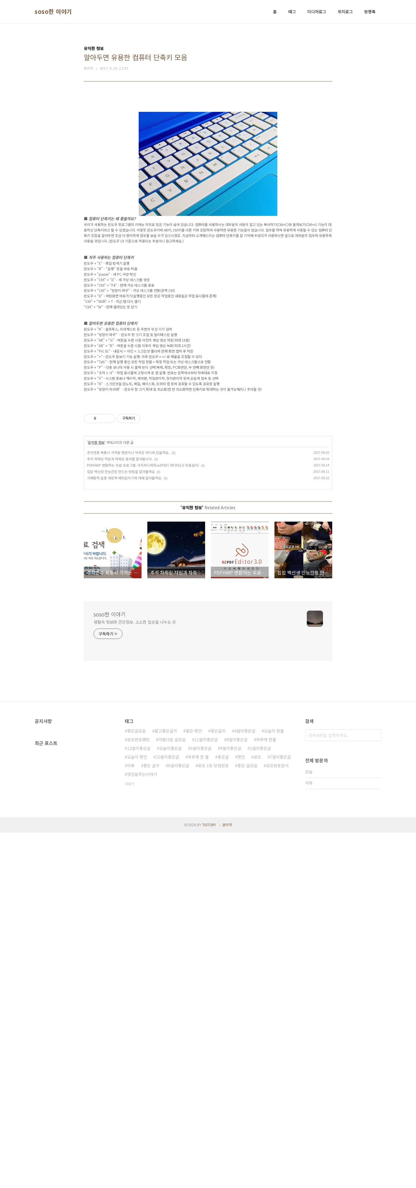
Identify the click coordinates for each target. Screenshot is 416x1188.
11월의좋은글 (206, 1095)
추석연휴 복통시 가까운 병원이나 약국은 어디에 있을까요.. (128, 807)
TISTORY (209, 1180)
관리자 (227, 1180)
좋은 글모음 (247, 1121)
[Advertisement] (208, 139)
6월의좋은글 (178, 1121)
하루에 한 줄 (198, 1112)
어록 (131, 1121)
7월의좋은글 (280, 1112)
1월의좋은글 (260, 1104)
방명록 (370, 11)
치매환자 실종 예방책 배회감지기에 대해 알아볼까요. (124, 833)
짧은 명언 (194, 1086)
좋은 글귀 (151, 1121)
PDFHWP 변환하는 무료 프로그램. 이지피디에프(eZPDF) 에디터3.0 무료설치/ (143, 820)
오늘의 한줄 (274, 1086)
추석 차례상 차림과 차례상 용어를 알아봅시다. (120, 814)
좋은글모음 (136, 1086)
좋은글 (223, 1112)
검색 (375, 1090)
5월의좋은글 (200, 1104)
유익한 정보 (96, 797)
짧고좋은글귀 (166, 1086)
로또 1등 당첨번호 (213, 1121)
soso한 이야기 (53, 12)
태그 (292, 11)
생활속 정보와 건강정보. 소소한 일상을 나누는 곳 (135, 977)
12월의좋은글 (139, 1104)
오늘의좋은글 (170, 1104)
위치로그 (345, 11)
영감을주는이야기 (142, 1130)
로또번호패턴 (138, 1095)
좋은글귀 (218, 1086)
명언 (241, 1112)
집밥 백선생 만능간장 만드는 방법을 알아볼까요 (121, 826)
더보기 (129, 1139)
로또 (257, 1112)
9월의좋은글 (230, 1104)
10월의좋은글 (167, 1112)
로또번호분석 (277, 1121)
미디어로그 (316, 11)
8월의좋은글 (237, 1095)
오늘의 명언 (137, 1112)
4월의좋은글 (244, 1086)
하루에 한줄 (266, 1095)
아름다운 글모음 (172, 1095)
